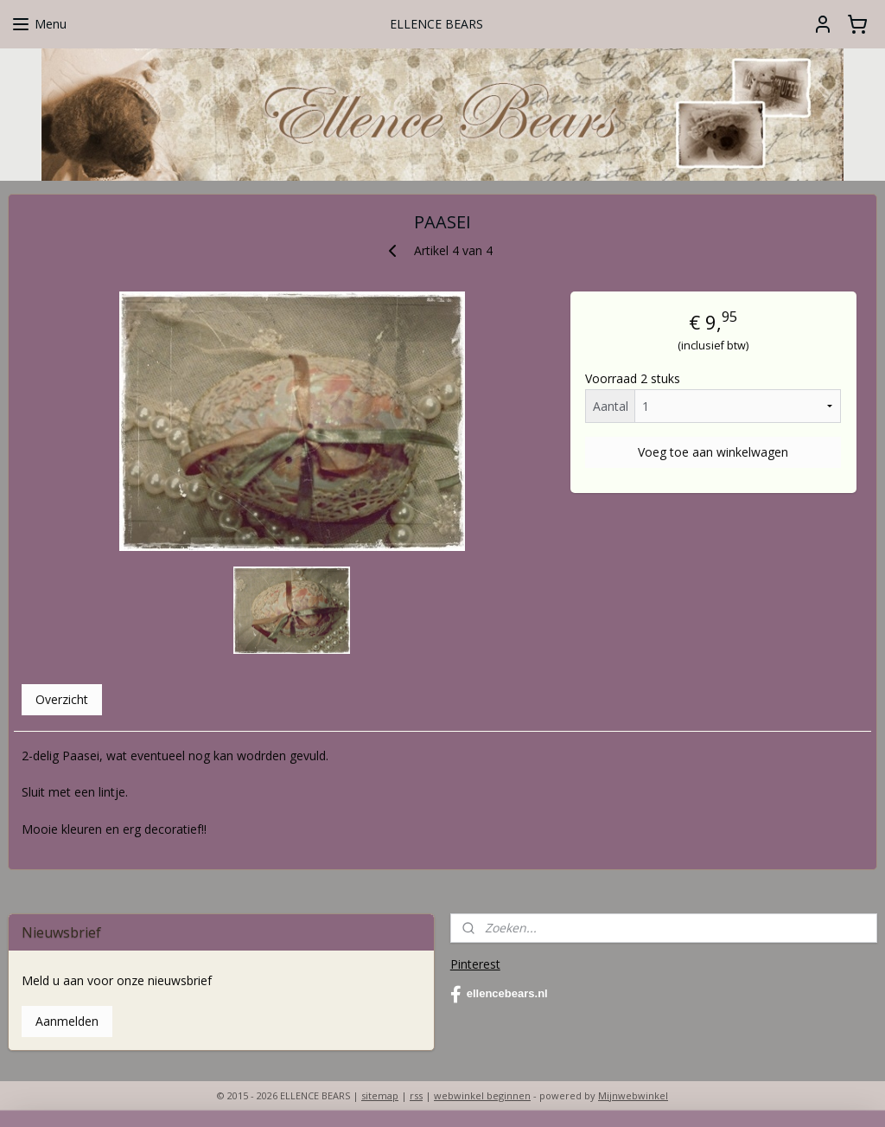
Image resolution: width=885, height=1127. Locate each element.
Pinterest (475, 964)
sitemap (379, 1095)
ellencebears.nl (499, 994)
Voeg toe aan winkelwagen (713, 451)
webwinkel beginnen (482, 1095)
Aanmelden (67, 1021)
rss (416, 1095)
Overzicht (61, 699)
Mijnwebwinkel (633, 1095)
